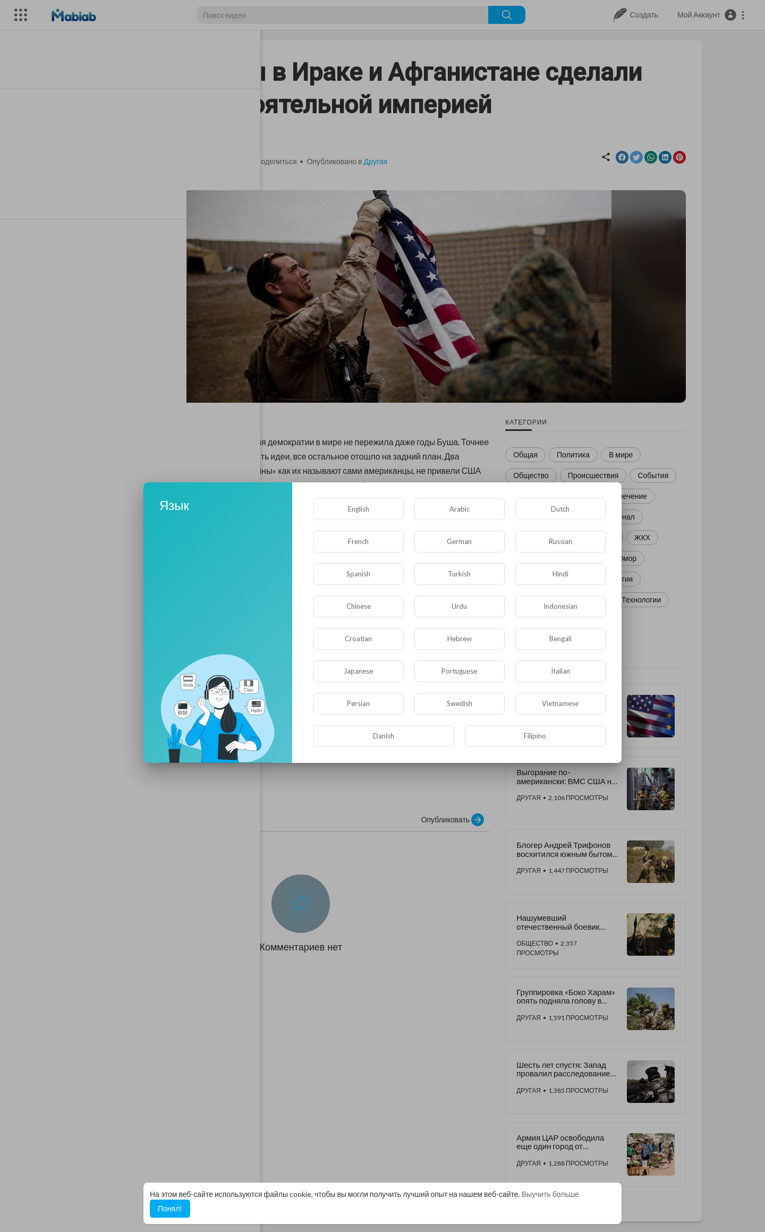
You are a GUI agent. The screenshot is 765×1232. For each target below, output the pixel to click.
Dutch (560, 509)
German (459, 541)
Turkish (459, 574)
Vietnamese (560, 703)
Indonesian (560, 606)
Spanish (358, 574)
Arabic (459, 509)
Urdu (459, 606)
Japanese (358, 671)
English (358, 509)
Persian (358, 703)
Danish (383, 736)
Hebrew (459, 638)
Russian (560, 541)
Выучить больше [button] (550, 1194)
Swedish (459, 703)
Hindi (560, 574)
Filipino (535, 736)
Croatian (358, 638)
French (358, 541)
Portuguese (459, 671)
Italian (560, 671)
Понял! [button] (170, 1208)
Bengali (560, 638)
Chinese (358, 606)
